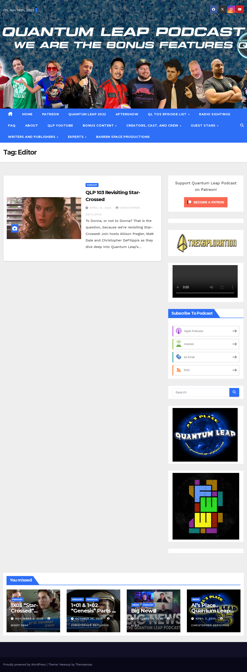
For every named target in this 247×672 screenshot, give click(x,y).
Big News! (143, 611)
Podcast (92, 185)
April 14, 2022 (101, 207)
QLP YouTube (60, 125)
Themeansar (84, 664)
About (31, 125)
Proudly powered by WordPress (25, 664)
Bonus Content (99, 125)
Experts (76, 137)
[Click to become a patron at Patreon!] (205, 202)
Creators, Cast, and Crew (152, 125)
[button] (242, 125)
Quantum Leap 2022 (87, 114)
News (135, 605)
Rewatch (92, 599)
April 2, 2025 (206, 618)
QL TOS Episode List (168, 114)
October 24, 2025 (149, 618)
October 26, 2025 (89, 618)
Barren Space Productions (123, 137)
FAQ (12, 125)
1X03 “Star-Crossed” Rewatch (24, 610)
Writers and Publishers (32, 137)
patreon (50, 114)
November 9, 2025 (29, 618)
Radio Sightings (215, 114)
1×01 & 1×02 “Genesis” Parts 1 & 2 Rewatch (92, 610)
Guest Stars (203, 125)
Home (27, 114)
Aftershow (127, 114)
